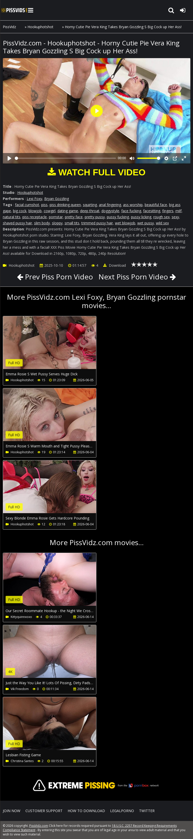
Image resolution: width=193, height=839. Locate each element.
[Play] (9, 158)
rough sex (161, 216)
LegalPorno (122, 810)
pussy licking (141, 216)
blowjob (35, 210)
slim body (42, 223)
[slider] (65, 158)
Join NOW (11, 810)
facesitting (151, 210)
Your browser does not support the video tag (56, 346)
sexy (175, 216)
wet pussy (145, 223)
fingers (167, 210)
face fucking (131, 210)
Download (114, 265)
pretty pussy (95, 216)
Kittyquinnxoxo (21, 617)
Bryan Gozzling (56, 198)
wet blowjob (125, 223)
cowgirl (49, 210)
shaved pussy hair (17, 223)
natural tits (11, 216)
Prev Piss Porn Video (58, 276)
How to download (86, 810)
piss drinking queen (65, 204)
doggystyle (110, 210)
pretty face (74, 216)
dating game (67, 210)
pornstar (56, 216)
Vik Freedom (20, 689)
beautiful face (156, 204)
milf (178, 210)
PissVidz (9, 26)
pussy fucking (118, 216)
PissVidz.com (14, 10)
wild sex (162, 223)
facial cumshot (27, 204)
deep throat (89, 210)
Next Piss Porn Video (133, 276)
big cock (19, 210)
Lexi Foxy (34, 198)
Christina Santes (22, 761)
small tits (72, 223)
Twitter (147, 810)
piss (44, 204)
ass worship (133, 204)
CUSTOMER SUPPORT (44, 810)
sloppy (57, 223)
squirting (90, 204)
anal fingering (110, 204)
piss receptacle (34, 216)
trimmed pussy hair (97, 223)
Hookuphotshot (40, 26)
